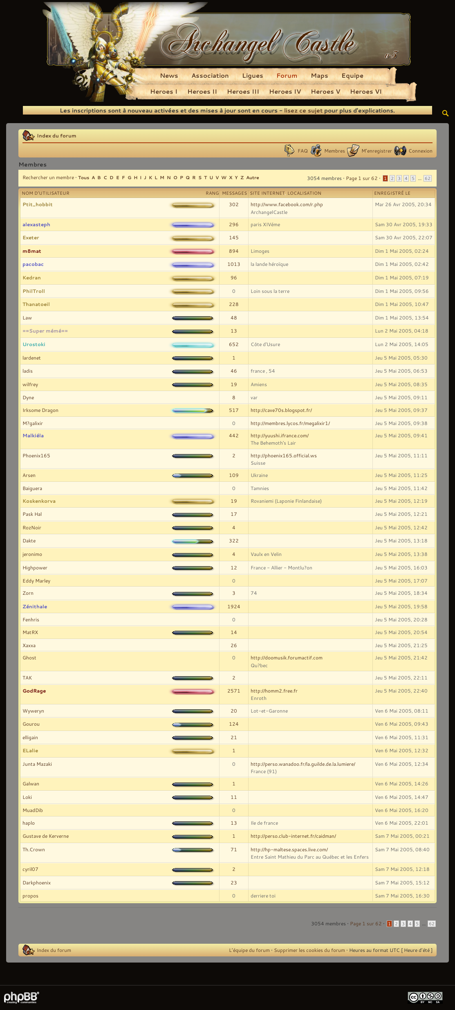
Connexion (420, 150)
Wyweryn (33, 710)
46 (234, 370)
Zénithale (34, 606)
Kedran (31, 277)
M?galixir (32, 423)
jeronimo (32, 554)
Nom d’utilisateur (45, 193)
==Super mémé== (45, 330)
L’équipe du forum (249, 950)
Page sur (362, 178)
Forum (287, 75)
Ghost (29, 657)
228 (234, 304)
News (169, 75)
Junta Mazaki (37, 763)
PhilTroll (33, 291)
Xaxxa (29, 645)
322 (234, 540)
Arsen (29, 475)
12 (234, 567)
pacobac (33, 264)
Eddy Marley (36, 580)
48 (234, 317)
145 (234, 237)
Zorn (28, 592)
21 (234, 737)
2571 (233, 690)
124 (234, 723)
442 (234, 435)
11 (234, 797)
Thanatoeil (36, 304)
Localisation (304, 193)
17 (234, 514)
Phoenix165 (36, 455)
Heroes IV (285, 91)
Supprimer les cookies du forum (309, 950)
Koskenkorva (39, 500)
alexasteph (36, 224)
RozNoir (31, 527)
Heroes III (243, 91)
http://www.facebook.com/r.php (287, 204)
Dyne (28, 397)
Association (210, 75)
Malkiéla (33, 435)
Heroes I (163, 91)
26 (234, 645)
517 (234, 410)
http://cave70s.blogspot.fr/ (281, 410)
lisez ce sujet (303, 110)
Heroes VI (366, 91)
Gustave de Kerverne (45, 835)
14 (234, 632)
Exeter (30, 237)
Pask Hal (32, 514)
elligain (30, 737)
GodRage (34, 690)
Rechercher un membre (48, 177)
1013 (233, 264)
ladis (27, 370)
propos (30, 895)
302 (234, 204)
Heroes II (202, 91)
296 (234, 224)
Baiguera (32, 488)
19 (234, 384)
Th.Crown (33, 849)
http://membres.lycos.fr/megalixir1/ (290, 423)
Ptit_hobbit (37, 204)
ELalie (30, 750)
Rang (212, 193)
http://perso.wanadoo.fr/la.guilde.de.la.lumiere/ (303, 763)
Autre (252, 177)
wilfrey (30, 384)
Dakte (29, 540)
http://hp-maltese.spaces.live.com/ (289, 849)
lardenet (31, 357)
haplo (28, 822)
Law (27, 317)
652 (234, 344)
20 (234, 710)
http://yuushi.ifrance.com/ (280, 435)
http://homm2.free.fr (274, 690)
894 (234, 250)
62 (427, 178)
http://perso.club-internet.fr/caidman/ (293, 835)
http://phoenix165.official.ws (284, 455)
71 (234, 849)
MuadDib (32, 810)
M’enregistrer (376, 150)
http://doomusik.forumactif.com (287, 657)
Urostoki (33, 344)
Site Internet (267, 193)
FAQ (303, 150)
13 (234, 330)
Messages (234, 193)
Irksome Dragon (40, 410)
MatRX (30, 632)
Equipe (352, 75)
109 (234, 475)
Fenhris (30, 619)
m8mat (31, 250)
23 (234, 882)
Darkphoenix (36, 882)
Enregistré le (392, 193)
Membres (334, 150)
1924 (233, 606)
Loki (27, 797)
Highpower (34, 567)
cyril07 (30, 869)
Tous (83, 177)
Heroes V (325, 91)
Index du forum (56, 135)
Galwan (30, 783)
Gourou (31, 723)
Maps (319, 75)
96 (234, 277)
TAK (27, 677)
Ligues (252, 75)
